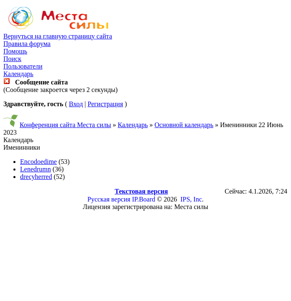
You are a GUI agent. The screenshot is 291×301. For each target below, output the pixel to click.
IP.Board (144, 199)
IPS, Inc (191, 199)
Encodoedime (38, 161)
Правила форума (27, 43)
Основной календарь (184, 124)
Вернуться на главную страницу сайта (57, 36)
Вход (76, 103)
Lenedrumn (35, 169)
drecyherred (36, 176)
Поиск (12, 58)
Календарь (18, 73)
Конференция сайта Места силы (65, 124)
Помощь (15, 51)
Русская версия (108, 199)
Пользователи (23, 66)
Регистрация (105, 103)
